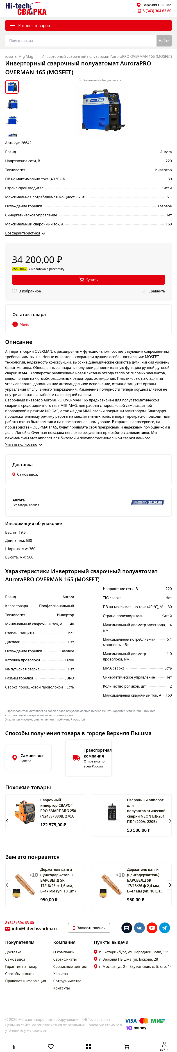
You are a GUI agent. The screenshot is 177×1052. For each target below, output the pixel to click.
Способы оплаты (19, 973)
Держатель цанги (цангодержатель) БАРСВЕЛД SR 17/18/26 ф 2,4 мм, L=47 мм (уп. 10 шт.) (144, 880)
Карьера (60, 973)
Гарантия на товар (21, 966)
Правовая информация (25, 980)
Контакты (61, 988)
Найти (164, 40)
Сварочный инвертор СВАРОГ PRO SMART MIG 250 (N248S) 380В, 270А (58, 808)
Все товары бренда (25, 505)
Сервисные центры (70, 966)
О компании (64, 952)
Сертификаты (65, 959)
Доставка (13, 952)
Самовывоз (15, 959)
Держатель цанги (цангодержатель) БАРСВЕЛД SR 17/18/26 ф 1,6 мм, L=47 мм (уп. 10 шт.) (58, 880)
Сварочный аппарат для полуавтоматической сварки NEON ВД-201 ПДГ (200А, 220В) (146, 810)
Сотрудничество (67, 980)
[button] (7, 820)
